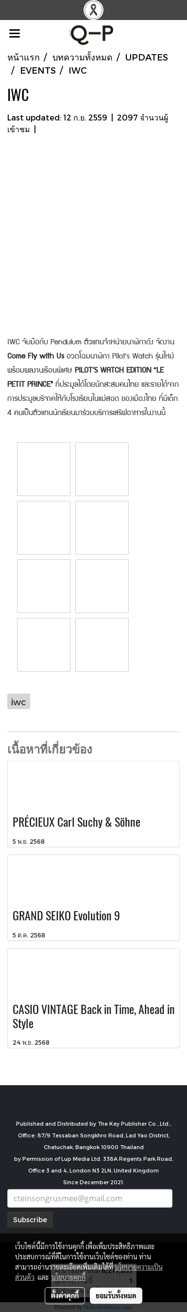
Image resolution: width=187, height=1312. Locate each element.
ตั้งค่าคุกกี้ (65, 1295)
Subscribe (30, 1219)
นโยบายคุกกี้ (68, 1276)
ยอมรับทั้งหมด (116, 1295)
